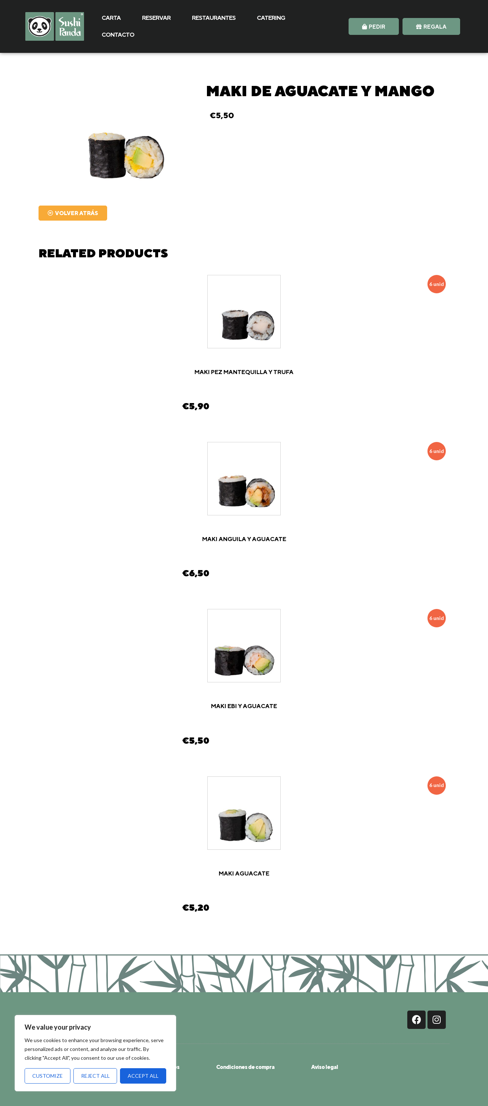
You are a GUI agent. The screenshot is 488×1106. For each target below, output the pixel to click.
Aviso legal (324, 1067)
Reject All (95, 1076)
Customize (47, 1076)
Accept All (143, 1076)
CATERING (271, 17)
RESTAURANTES (214, 17)
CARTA (111, 17)
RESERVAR (156, 17)
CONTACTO (118, 34)
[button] (374, 26)
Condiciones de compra (245, 1067)
